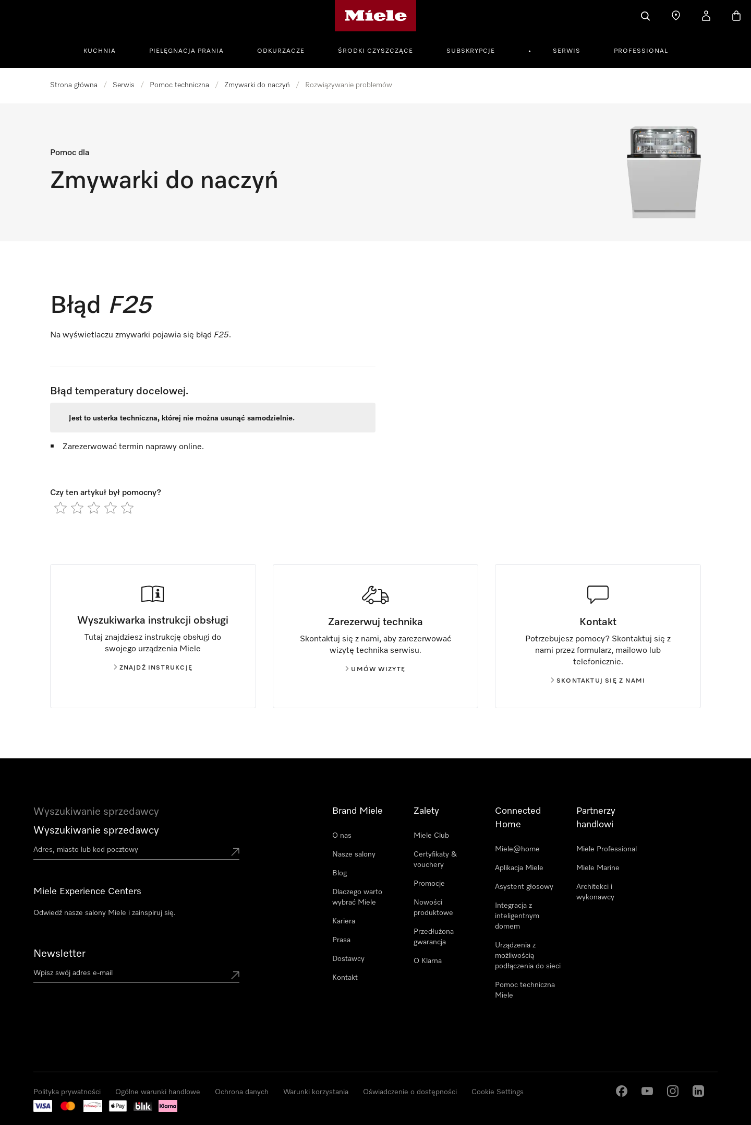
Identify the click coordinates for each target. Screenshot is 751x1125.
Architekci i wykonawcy (595, 892)
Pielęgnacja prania (186, 51)
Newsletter (59, 953)
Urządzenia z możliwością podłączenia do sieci (528, 956)
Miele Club (431, 835)
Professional (641, 51)
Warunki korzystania (315, 1092)
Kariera (343, 921)
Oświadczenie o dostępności (410, 1092)
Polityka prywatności (67, 1092)
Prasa (341, 940)
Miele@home (517, 849)
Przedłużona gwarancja (434, 937)
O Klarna (428, 961)
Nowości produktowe (433, 908)
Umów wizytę (375, 669)
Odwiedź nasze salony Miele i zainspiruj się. (104, 913)
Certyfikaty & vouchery (435, 860)
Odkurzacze (281, 51)
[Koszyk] (736, 15)
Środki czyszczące (375, 51)
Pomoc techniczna (179, 85)
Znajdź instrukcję (153, 668)
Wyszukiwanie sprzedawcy (96, 830)
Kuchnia (99, 51)
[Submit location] (235, 852)
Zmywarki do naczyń (257, 85)
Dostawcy (348, 959)
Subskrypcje (470, 51)
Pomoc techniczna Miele (525, 990)
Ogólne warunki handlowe (157, 1092)
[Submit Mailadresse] (235, 975)
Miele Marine (598, 868)
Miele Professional (606, 849)
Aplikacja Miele (519, 868)
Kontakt (345, 977)
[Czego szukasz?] (645, 15)
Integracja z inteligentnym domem (517, 916)
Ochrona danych (242, 1092)
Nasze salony (354, 854)
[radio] (60, 507)
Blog (339, 873)
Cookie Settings (497, 1092)
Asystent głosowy (524, 886)
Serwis (566, 51)
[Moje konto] (706, 15)
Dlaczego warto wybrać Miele (357, 897)
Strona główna (74, 85)
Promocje (429, 883)
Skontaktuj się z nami (598, 681)
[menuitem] (105, 49)
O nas (342, 835)
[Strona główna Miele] (376, 15)
